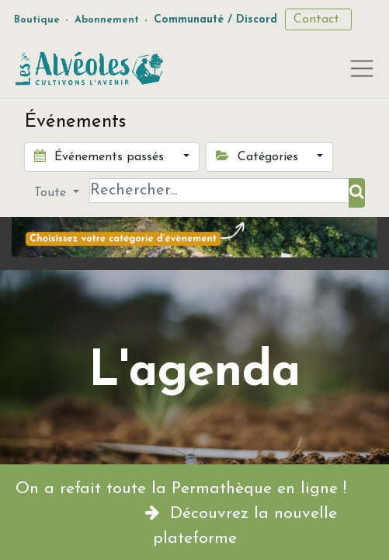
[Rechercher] (357, 193)
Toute (52, 193)
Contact (318, 19)
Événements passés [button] (101, 156)
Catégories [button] (259, 156)
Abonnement (107, 20)
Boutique (37, 20)
